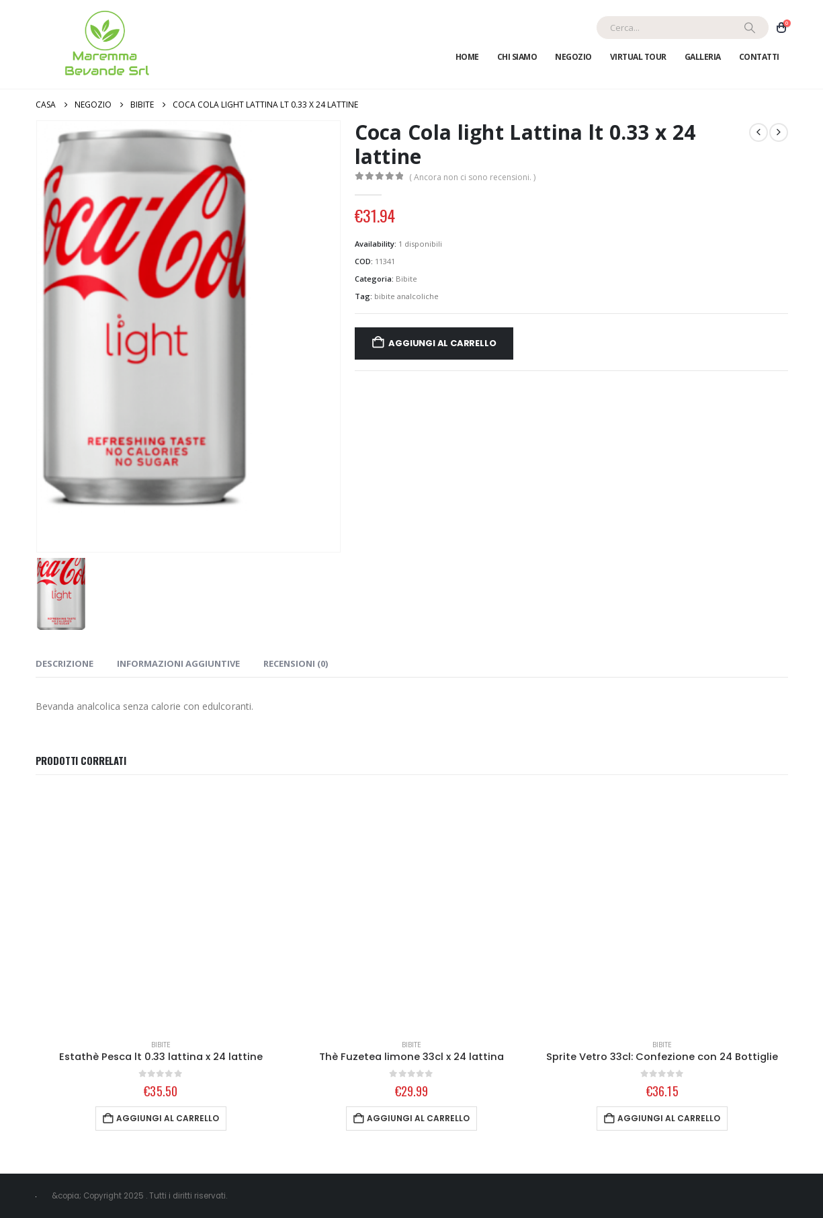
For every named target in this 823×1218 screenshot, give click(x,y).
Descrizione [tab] (64, 663)
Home (467, 57)
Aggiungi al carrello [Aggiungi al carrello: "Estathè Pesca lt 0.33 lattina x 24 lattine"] (167, 1118)
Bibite (406, 279)
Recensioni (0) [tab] (295, 663)
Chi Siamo (517, 57)
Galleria (703, 57)
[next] (778, 132)
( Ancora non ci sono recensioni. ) (472, 177)
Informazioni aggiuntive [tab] (178, 663)
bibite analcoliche (406, 296)
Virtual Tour (638, 57)
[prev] (758, 132)
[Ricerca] (750, 27)
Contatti (759, 57)
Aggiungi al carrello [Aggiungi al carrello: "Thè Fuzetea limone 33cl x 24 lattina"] (418, 1118)
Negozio (573, 57)
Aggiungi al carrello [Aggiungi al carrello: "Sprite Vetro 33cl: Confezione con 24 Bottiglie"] (668, 1118)
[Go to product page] (160, 909)
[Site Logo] (104, 44)
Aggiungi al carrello (442, 343)
